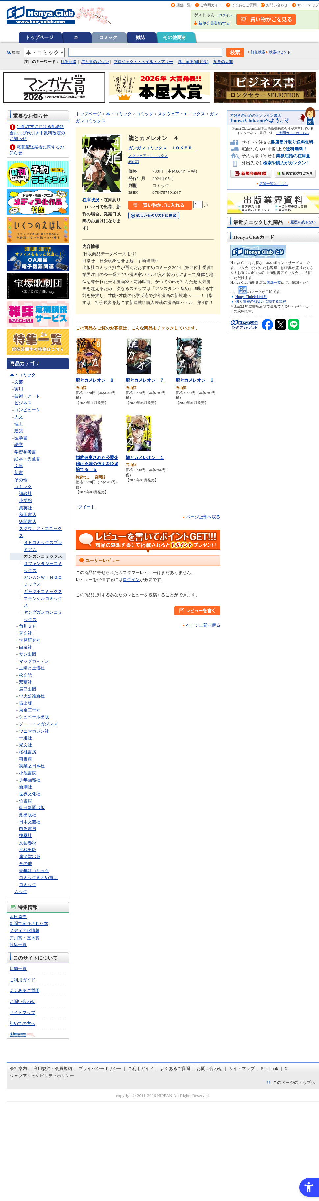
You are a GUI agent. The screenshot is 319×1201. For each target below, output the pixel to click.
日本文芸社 (29, 821)
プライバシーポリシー (100, 1068)
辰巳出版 (27, 689)
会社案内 (18, 1068)
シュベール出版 (34, 716)
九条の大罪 (223, 61)
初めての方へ (22, 1023)
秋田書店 (27, 514)
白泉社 (25, 647)
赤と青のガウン (95, 61)
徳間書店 (27, 521)
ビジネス (23, 402)
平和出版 (27, 849)
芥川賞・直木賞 (24, 937)
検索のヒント (280, 52)
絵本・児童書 (27, 458)
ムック (20, 891)
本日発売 (18, 916)
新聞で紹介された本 (29, 923)
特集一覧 (18, 944)
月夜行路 (68, 61)
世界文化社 (29, 793)
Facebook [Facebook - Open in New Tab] (269, 1068)
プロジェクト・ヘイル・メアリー (143, 61)
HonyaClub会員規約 (251, 297)
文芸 (18, 381)
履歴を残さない (303, 222)
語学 (18, 444)
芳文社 (25, 633)
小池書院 (27, 772)
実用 (18, 388)
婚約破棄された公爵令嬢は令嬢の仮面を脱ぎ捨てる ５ (97, 463)
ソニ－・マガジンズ (38, 723)
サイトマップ (308, 5)
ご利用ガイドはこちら (292, 133)
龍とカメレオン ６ (195, 380)
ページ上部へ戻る (203, 516)
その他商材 (174, 37)
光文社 (25, 744)
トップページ (39, 37)
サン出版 (27, 654)
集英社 (25, 507)
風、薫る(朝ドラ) (193, 61)
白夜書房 (27, 828)
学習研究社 (29, 640)
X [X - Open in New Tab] (286, 1068)
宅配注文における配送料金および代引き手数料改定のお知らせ (37, 132)
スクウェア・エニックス (181, 113)
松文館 (25, 675)
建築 (18, 430)
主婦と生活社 (32, 668)
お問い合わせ (277, 5)
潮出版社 (27, 814)
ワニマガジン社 (34, 731)
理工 (18, 423)
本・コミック (23, 375)
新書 (18, 472)
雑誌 (140, 37)
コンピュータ (27, 409)
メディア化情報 (24, 930)
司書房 (25, 759)
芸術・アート (27, 396)
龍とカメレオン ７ (145, 380)
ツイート (86, 506)
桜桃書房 (27, 751)
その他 (20, 479)
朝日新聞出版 (32, 807)
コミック (108, 37)
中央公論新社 (32, 695)
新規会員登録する (214, 23)
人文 (18, 416)
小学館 (25, 500)
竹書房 (25, 800)
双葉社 (25, 682)
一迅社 (25, 738)
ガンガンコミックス (43, 556)
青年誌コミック (34, 870)
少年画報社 (29, 779)
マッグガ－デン (34, 661)
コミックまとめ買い (38, 877)
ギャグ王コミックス (43, 591)
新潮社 (25, 786)
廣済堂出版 (29, 856)
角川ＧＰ (27, 626)
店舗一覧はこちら (273, 184)
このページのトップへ (294, 1082)
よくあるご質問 (244, 5)
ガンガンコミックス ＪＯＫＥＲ (162, 148)
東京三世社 (29, 710)
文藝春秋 (27, 842)
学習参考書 (25, 451)
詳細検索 (258, 52)
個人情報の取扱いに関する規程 (260, 301)
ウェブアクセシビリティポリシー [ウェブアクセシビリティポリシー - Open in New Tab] (42, 1075)
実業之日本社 (32, 765)
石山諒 (133, 162)
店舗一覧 (183, 5)
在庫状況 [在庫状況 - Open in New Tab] (90, 199)
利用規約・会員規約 (53, 1068)
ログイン (225, 15)
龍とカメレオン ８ (95, 380)
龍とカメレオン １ (145, 457)
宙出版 (25, 703)
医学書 (20, 437)
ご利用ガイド (211, 5)
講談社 (25, 493)
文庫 (18, 465)
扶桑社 (25, 835)
